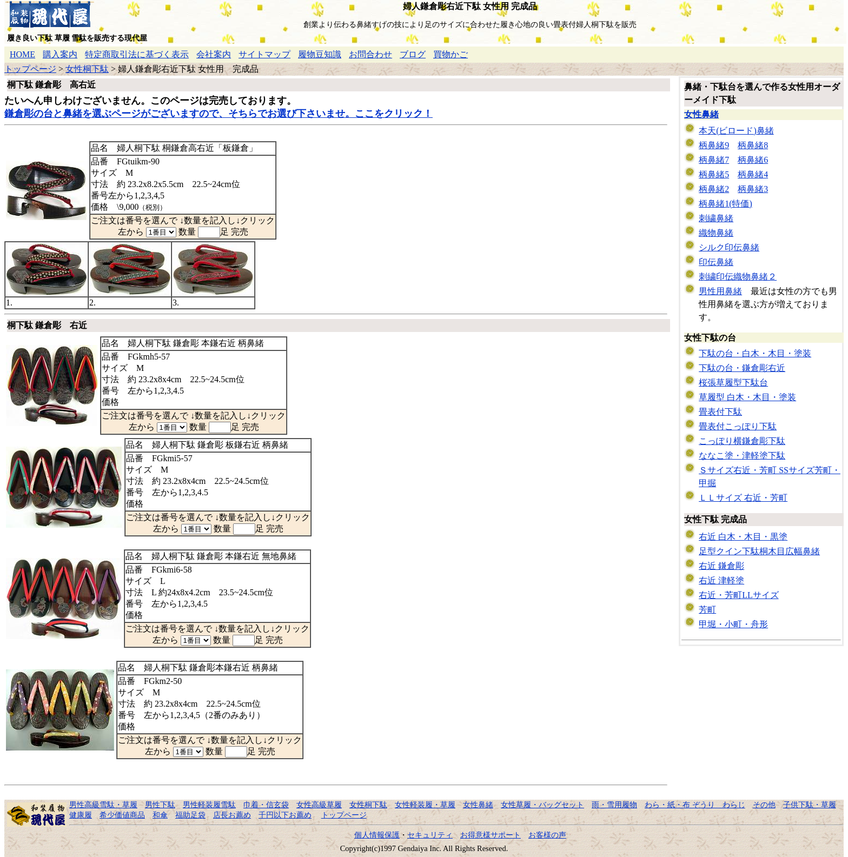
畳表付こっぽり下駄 (738, 426)
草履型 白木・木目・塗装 (747, 397)
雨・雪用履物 (614, 804)
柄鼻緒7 (714, 159)
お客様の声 (547, 835)
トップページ (30, 69)
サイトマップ (264, 54)
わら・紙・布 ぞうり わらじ (695, 804)
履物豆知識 (319, 54)
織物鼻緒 (716, 232)
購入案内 (60, 54)
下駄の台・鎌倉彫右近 (742, 368)
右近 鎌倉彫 (721, 565)
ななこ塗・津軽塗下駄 (742, 455)
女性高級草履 (319, 804)
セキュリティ (430, 835)
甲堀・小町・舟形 (733, 624)
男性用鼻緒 (720, 291)
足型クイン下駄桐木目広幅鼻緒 (759, 551)
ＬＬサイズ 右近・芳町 (743, 497)
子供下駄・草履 (809, 804)
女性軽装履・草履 (425, 804)
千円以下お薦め (285, 815)
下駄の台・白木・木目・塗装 (755, 353)
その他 (764, 804)
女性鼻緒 (701, 114)
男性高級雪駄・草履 (103, 804)
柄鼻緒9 (714, 145)
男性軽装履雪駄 (209, 804)
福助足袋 (190, 815)
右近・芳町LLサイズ (739, 595)
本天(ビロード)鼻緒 (736, 130)
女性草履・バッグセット (542, 804)
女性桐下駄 (87, 69)
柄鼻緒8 (753, 145)
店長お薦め (232, 815)
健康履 (80, 815)
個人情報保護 (377, 835)
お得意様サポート (490, 835)
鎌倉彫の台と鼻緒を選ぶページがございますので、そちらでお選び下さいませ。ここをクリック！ (218, 113)
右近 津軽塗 (721, 580)
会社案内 (213, 54)
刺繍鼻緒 (716, 218)
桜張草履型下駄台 (733, 382)
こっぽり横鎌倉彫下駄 (742, 441)
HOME (22, 54)
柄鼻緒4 (753, 174)
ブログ (413, 54)
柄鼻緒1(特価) (725, 203)
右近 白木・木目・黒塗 (743, 536)
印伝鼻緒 (716, 262)
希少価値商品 (122, 815)
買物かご (450, 54)
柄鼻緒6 (753, 159)
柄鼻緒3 (753, 189)
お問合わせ (370, 54)
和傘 (160, 815)
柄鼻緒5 (714, 174)
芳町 (707, 609)
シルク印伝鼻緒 (729, 247)
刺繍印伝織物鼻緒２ (738, 276)
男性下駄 (160, 804)
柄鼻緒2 (714, 189)
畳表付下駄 (720, 411)
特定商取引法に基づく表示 (137, 54)
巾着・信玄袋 (266, 804)
